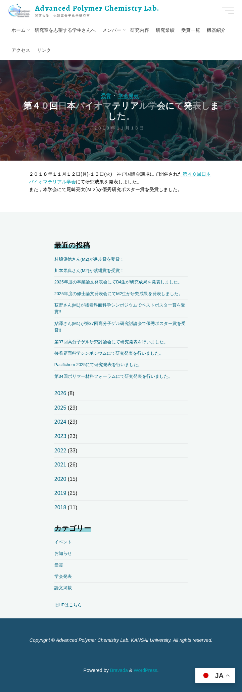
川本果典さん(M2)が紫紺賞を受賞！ (89, 270)
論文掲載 (63, 587)
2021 (60, 464)
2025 (60, 408)
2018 (60, 507)
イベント (63, 541)
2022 (60, 450)
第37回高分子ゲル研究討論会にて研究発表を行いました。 (111, 341)
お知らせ (63, 553)
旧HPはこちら (68, 604)
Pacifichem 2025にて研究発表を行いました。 (98, 364)
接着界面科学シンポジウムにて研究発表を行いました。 (108, 353)
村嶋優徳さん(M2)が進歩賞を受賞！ (89, 259)
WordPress (145, 670)
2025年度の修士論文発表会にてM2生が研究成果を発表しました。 (118, 293)
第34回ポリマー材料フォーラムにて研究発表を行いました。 (113, 376)
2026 (60, 393)
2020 (60, 479)
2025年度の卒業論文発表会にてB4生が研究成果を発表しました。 (118, 281)
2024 (60, 422)
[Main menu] (227, 10)
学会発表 (129, 95)
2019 (60, 493)
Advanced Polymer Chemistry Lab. (98, 8)
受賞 (105, 95)
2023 (60, 436)
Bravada (118, 670)
